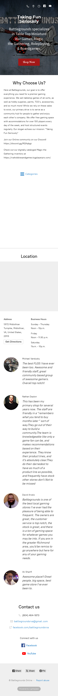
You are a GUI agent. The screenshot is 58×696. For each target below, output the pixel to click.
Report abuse (42, 680)
